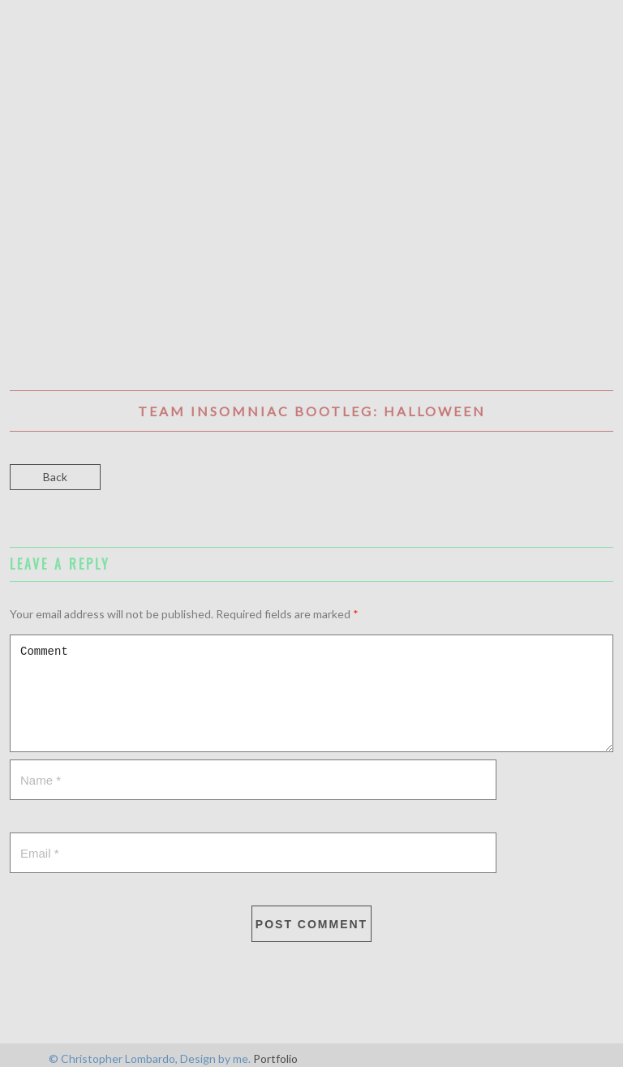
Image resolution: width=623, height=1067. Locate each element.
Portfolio (275, 1058)
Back (55, 477)
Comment (311, 693)
